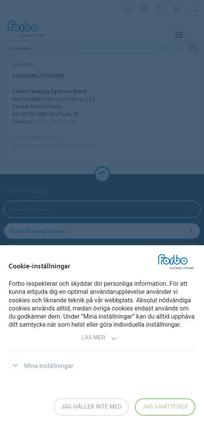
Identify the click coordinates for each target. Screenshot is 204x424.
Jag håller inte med (91, 406)
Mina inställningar (41, 366)
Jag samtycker (165, 406)
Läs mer (99, 338)
